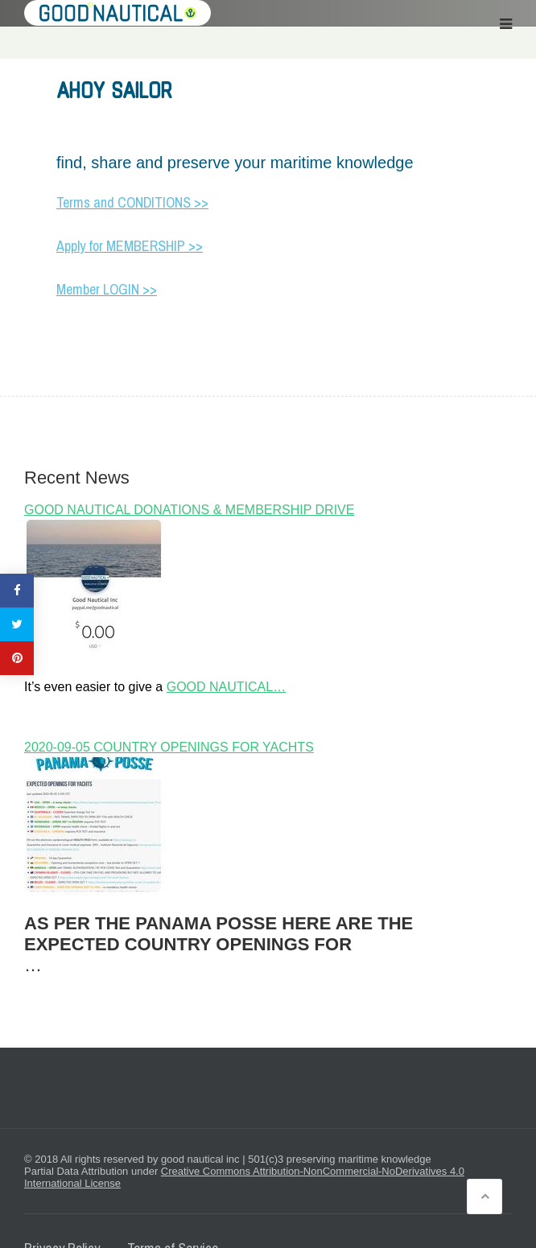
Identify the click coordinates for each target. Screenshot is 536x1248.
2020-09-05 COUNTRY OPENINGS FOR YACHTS (169, 747)
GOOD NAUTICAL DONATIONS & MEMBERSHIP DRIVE (189, 510)
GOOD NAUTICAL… (226, 687)
